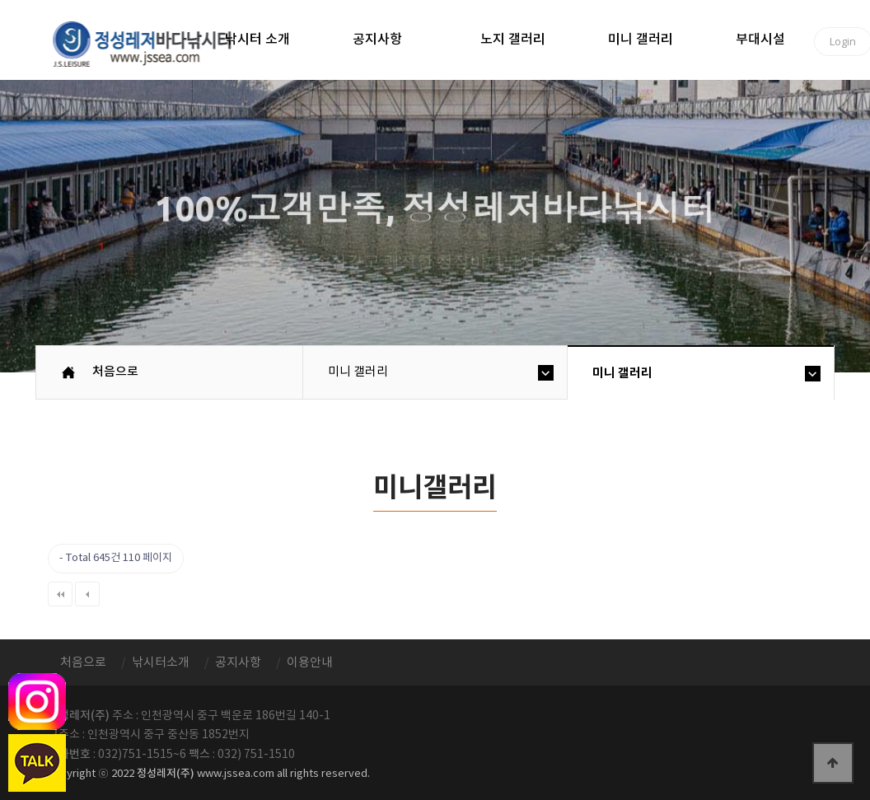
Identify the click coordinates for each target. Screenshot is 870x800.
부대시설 (760, 39)
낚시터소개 (160, 663)
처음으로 (115, 372)
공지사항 (377, 39)
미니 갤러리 (640, 39)
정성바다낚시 (153, 42)
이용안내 (310, 663)
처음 (60, 594)
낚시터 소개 (257, 39)
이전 (87, 594)
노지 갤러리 (512, 39)
